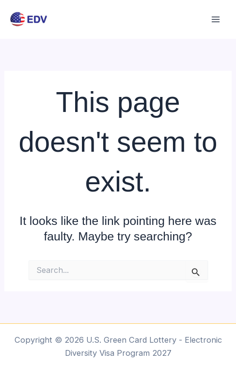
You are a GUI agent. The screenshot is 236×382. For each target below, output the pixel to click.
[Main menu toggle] (215, 20)
